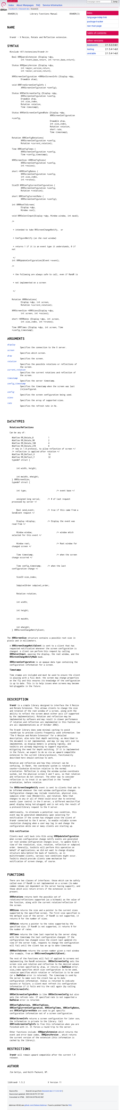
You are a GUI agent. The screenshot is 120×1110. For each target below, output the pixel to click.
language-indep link (97, 17)
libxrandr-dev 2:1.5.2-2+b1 (52, 1091)
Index (11, 5)
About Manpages (25, 5)
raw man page (94, 26)
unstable (91, 53)
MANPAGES (12, 1)
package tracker (95, 21)
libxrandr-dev (24, 9)
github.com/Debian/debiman (35, 1105)
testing (90, 49)
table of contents (96, 33)
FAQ (38, 5)
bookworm (13, 9)
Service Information (52, 5)
